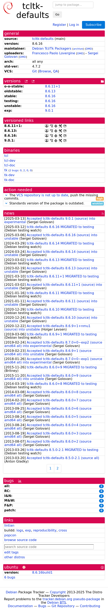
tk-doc (9, 180)
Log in (74, 24)
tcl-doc (9, 165)
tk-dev (9, 175)
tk (6, 170)
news (9, 213)
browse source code (20, 540)
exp (28, 530)
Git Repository (63, 606)
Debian (11, 592)
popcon (10, 535)
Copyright (58, 592)
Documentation (20, 606)
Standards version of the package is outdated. (54, 203)
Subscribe (93, 25)
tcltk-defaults (42, 39)
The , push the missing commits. (54, 197)
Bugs (42, 606)
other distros (14, 557)
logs (19, 530)
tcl (6, 156)
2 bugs (14, 170)
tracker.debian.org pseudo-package (71, 599)
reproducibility (44, 530)
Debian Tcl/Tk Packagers (51, 48)
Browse (45, 71)
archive (78, 48)
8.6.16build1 (42, 572)
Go (57, 14)
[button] (6, 195)
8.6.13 (50, 91)
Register (59, 24)
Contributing (90, 606)
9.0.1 (49, 110)
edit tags (11, 552)
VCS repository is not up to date (42, 195)
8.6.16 (50, 96)
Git (34, 71)
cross (62, 530)
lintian (9, 525)
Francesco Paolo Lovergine (53, 53)
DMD (89, 48)
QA (55, 71)
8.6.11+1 (52, 86)
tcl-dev (9, 161)
